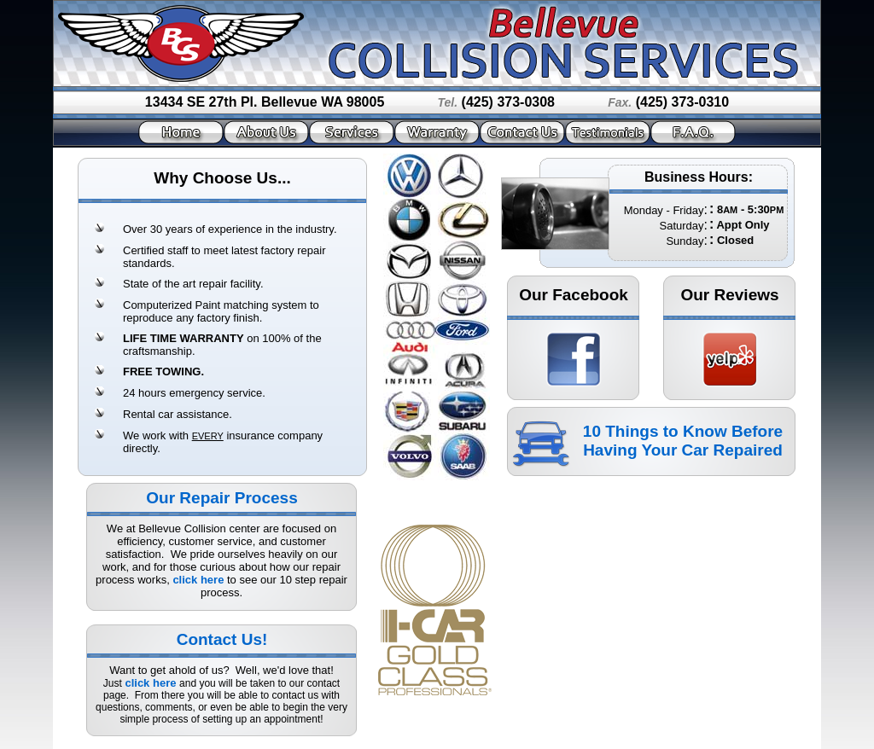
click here (198, 579)
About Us (266, 132)
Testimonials (607, 132)
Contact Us (522, 132)
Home (181, 132)
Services (351, 132)
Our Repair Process (221, 498)
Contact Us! (222, 639)
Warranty (437, 132)
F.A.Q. (693, 132)
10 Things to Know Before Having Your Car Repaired (683, 440)
